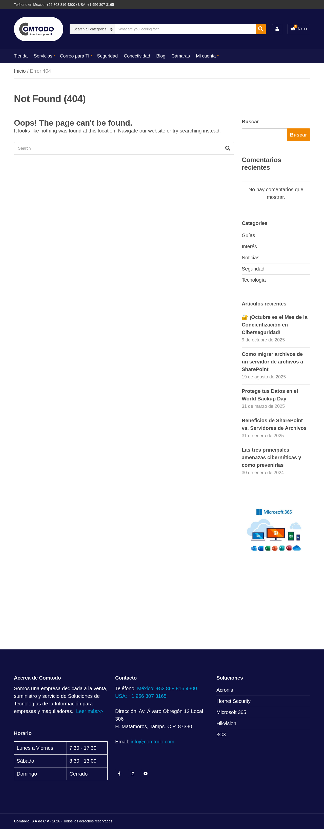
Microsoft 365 (231, 712)
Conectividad (137, 56)
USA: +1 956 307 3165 (141, 696)
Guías (248, 235)
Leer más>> (89, 711)
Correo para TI (74, 56)
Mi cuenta (206, 56)
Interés (249, 246)
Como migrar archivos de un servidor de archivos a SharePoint (272, 361)
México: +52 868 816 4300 (167, 688)
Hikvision (226, 723)
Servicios (43, 56)
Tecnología (254, 280)
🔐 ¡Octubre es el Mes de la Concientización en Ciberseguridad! (275, 324)
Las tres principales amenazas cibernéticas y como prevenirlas (271, 457)
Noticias (250, 257)
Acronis (224, 690)
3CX (221, 734)
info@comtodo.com (152, 741)
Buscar (250, 121)
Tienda (21, 56)
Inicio (20, 71)
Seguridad (107, 56)
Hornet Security (233, 701)
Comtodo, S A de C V (31, 821)
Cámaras (180, 56)
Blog (160, 56)
